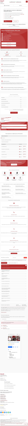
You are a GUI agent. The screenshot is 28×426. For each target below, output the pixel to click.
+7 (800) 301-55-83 (11, 357)
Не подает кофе (3, 151)
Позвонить (20, 5)
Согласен (25, 424)
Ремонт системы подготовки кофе (4, 101)
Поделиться (1, 415)
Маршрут (10, 349)
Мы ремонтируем (7, 5)
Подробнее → (24, 146)
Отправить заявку (9, 45)
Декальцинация (3, 97)
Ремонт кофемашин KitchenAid (8, 386)
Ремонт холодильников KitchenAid (8, 389)
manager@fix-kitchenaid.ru (3, 403)
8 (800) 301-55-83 (2, 399)
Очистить (25, 260)
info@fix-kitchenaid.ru (3, 401)
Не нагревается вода (4, 146)
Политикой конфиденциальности (20, 323)
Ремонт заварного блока (3, 99)
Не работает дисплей (4, 154)
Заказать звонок (14, 164)
